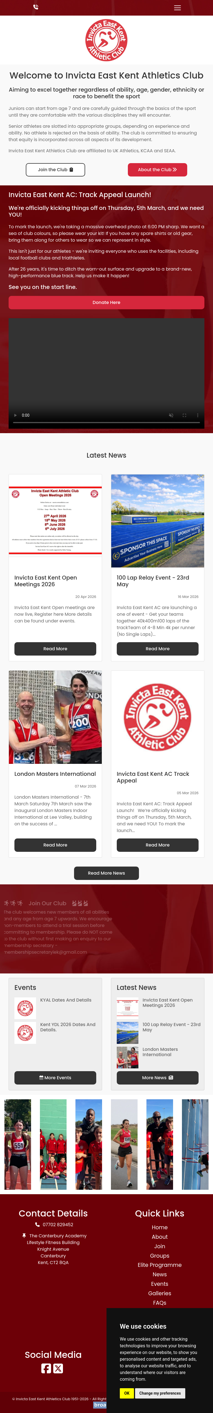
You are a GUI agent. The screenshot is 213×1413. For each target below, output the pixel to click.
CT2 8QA (59, 1262)
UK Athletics (126, 151)
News (160, 1274)
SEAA (169, 151)
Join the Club (55, 169)
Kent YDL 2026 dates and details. (67, 1027)
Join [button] (159, 1246)
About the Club (157, 169)
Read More (55, 649)
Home (160, 1227)
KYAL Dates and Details (66, 1000)
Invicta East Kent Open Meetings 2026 (168, 1003)
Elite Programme (160, 1265)
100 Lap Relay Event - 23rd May (172, 1027)
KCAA (147, 151)
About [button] (160, 1237)
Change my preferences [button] (160, 1393)
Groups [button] (159, 1256)
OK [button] (127, 1393)
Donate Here (106, 302)
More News (157, 1078)
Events (159, 1284)
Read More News (106, 873)
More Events (55, 1078)
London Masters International (160, 1052)
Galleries (159, 1293)
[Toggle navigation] (177, 7)
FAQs (159, 1303)
